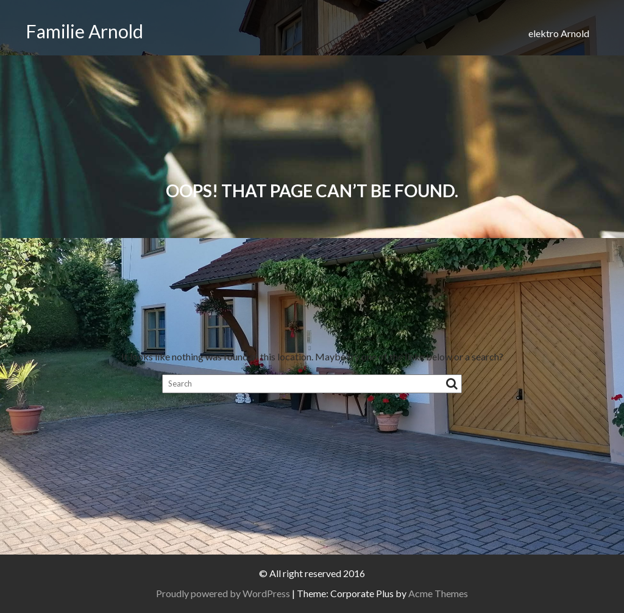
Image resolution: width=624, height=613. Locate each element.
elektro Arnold (558, 33)
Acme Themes (438, 593)
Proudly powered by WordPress (223, 593)
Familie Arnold (84, 31)
